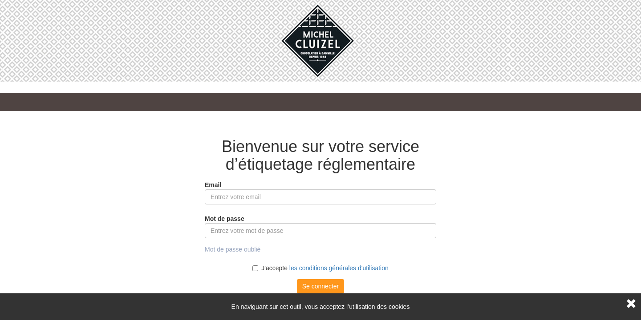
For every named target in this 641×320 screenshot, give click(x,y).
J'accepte (320, 268)
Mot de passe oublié (232, 249)
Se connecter (320, 286)
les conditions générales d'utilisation (339, 268)
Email (213, 184)
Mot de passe (224, 218)
